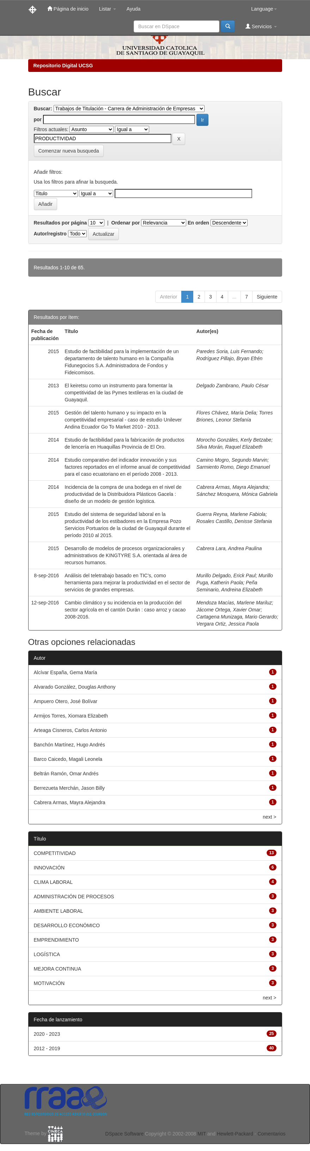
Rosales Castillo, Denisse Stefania (234, 521)
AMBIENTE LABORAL (58, 911)
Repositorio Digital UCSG (63, 65)
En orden (198, 223)
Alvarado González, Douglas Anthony (75, 687)
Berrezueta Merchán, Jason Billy (69, 788)
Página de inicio (68, 9)
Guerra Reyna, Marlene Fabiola (231, 514)
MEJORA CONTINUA (57, 969)
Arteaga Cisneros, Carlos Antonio (70, 730)
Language (263, 9)
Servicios (261, 26)
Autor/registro (50, 233)
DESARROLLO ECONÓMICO (67, 925)
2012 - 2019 (47, 1048)
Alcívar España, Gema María (65, 672)
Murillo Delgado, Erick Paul (226, 575)
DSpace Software (124, 1134)
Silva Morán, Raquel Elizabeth (229, 447)
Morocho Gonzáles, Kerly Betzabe (233, 440)
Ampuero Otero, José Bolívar (66, 701)
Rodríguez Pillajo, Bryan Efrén (229, 358)
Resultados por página (60, 223)
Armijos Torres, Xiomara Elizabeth (71, 716)
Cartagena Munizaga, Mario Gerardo (236, 617)
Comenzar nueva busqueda (68, 151)
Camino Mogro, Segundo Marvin (232, 460)
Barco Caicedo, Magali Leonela (68, 759)
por (38, 119)
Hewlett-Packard (235, 1134)
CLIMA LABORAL (53, 882)
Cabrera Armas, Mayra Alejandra (232, 487)
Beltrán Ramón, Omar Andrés (66, 773)
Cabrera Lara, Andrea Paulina (229, 548)
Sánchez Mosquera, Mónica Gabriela (237, 494)
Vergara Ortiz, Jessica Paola (227, 624)
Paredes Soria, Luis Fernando (229, 351)
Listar (107, 9)
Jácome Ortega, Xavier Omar (228, 610)
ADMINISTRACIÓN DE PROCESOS (74, 896)
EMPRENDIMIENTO (56, 940)
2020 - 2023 (47, 1034)
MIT (201, 1134)
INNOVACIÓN (49, 867)
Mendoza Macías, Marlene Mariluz (234, 602)
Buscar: (43, 108)
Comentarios (271, 1134)
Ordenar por (125, 223)
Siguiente (267, 297)
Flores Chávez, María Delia (226, 413)
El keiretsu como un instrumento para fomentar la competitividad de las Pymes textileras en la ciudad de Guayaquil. (124, 392)
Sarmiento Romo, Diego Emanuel (233, 467)
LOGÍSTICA (47, 954)
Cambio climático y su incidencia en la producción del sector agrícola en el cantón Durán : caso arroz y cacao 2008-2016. (125, 610)
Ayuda (133, 9)
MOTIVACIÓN (49, 983)
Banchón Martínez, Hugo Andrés (69, 744)
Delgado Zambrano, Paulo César (232, 385)
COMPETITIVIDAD (55, 853)
